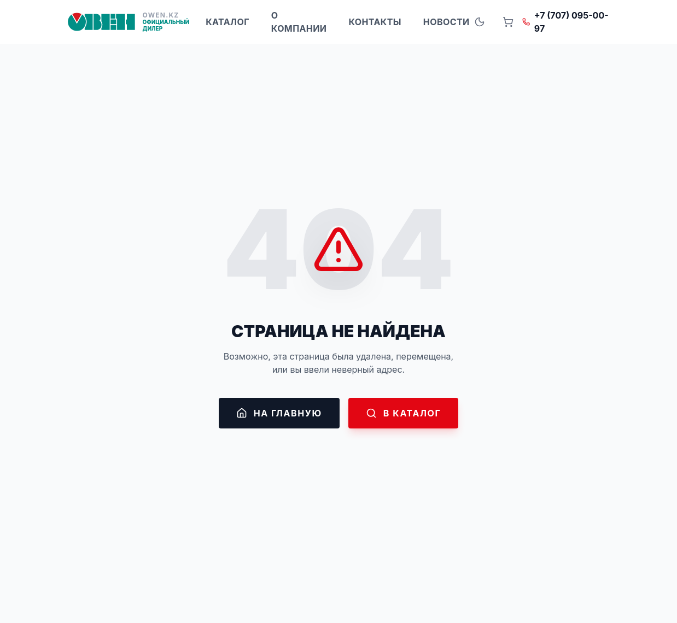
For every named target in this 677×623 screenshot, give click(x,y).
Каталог (227, 21)
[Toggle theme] (479, 22)
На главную (279, 413)
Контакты (374, 21)
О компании (299, 22)
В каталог (403, 413)
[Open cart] (508, 22)
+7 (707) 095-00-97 (565, 22)
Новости (446, 21)
